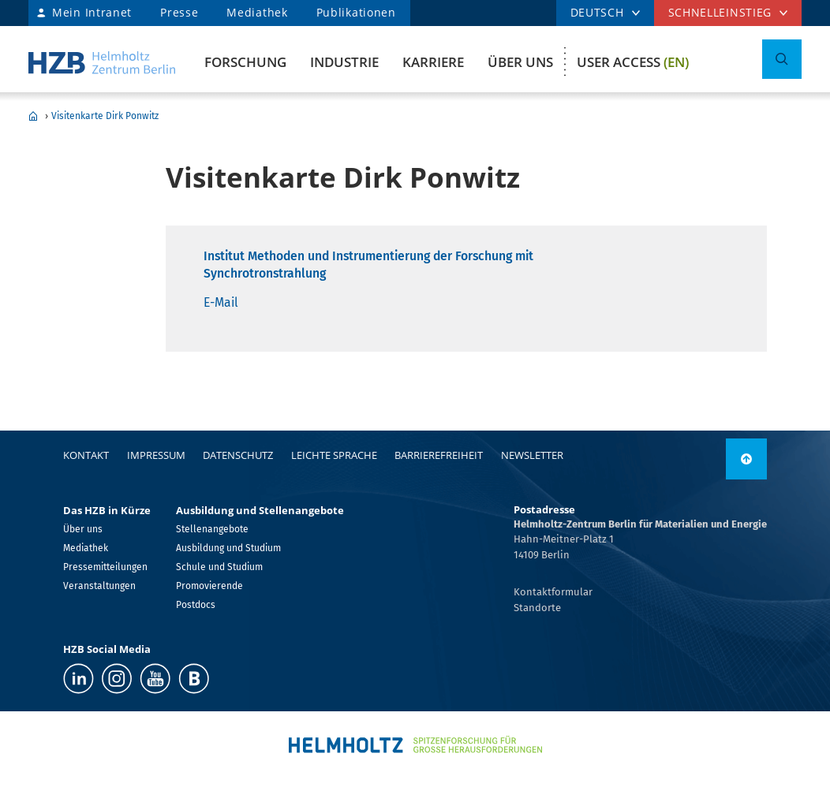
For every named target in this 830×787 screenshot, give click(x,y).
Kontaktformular (553, 592)
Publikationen (356, 12)
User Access (633, 62)
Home (33, 116)
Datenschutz (238, 455)
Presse (179, 12)
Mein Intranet (92, 12)
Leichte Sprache (334, 455)
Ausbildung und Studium (228, 548)
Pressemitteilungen (105, 567)
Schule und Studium (219, 567)
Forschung (245, 62)
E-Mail (221, 302)
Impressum (156, 455)
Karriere (433, 62)
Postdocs (195, 604)
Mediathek (256, 12)
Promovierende (209, 585)
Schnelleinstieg (720, 12)
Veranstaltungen (99, 585)
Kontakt (86, 455)
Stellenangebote (212, 529)
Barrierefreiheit (438, 455)
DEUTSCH (597, 12)
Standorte (537, 608)
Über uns (520, 62)
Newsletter (532, 455)
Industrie (344, 62)
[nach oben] (746, 458)
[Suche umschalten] (782, 59)
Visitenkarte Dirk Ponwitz (105, 115)
